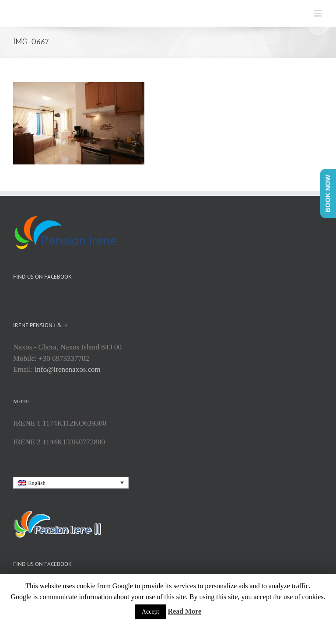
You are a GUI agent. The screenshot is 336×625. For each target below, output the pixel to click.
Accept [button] (150, 611)
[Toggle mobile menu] (318, 13)
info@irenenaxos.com (68, 369)
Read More (185, 611)
